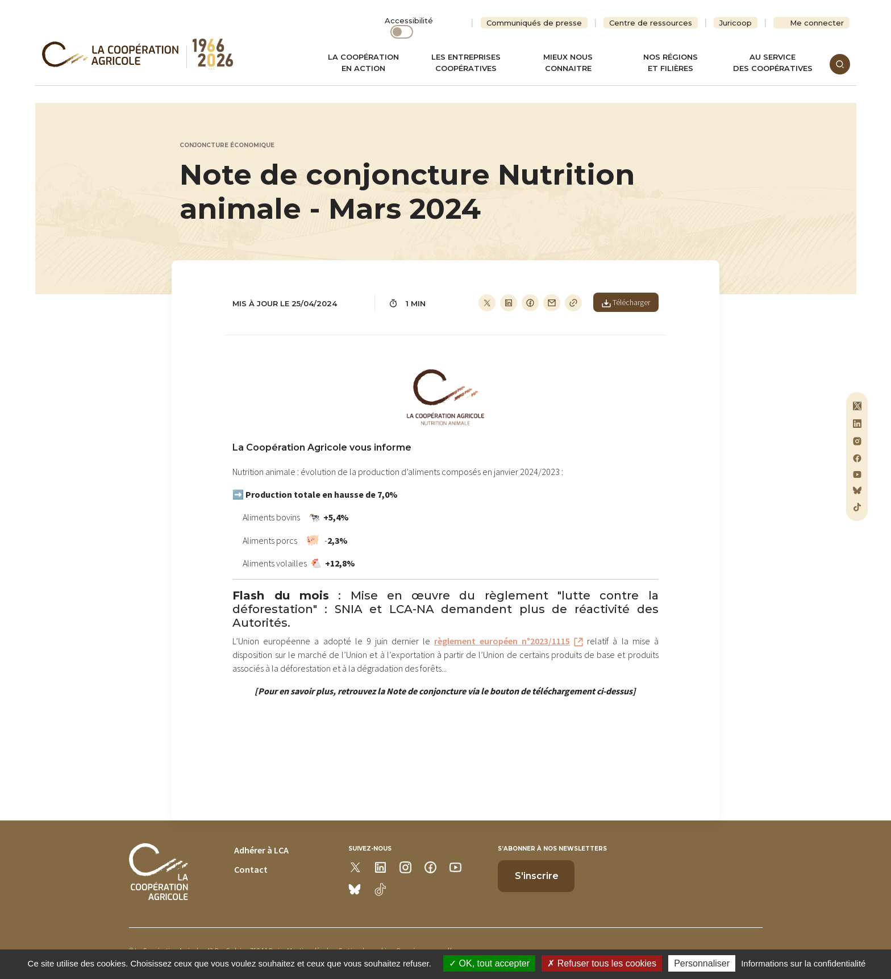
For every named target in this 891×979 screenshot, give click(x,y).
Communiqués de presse (534, 22)
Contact (251, 869)
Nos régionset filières (670, 62)
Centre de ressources (650, 22)
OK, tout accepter (489, 963)
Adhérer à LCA (261, 850)
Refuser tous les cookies (601, 963)
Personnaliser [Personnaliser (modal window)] (702, 963)
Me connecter (817, 22)
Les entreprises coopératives (466, 62)
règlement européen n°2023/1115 (502, 641)
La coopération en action (363, 62)
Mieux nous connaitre (568, 62)
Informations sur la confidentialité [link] (803, 963)
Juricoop (735, 22)
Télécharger (626, 302)
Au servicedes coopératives (773, 62)
